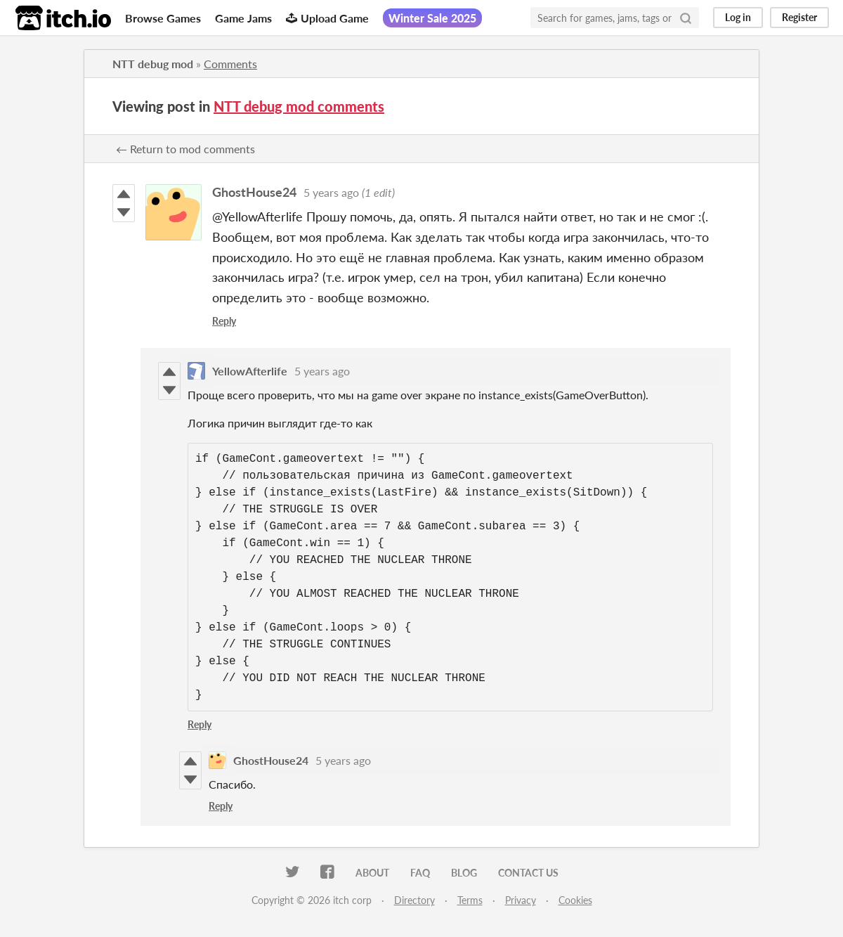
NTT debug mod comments (299, 106)
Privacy (520, 900)
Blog (464, 873)
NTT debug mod (152, 63)
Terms (470, 900)
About (372, 873)
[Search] (685, 17)
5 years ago (331, 192)
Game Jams (243, 18)
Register (799, 17)
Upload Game (327, 18)
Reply (224, 321)
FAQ (420, 873)
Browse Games (163, 18)
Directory (414, 900)
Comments (230, 63)
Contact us (528, 873)
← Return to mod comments (185, 148)
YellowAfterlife (249, 370)
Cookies (575, 900)
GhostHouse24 (254, 192)
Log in (738, 17)
